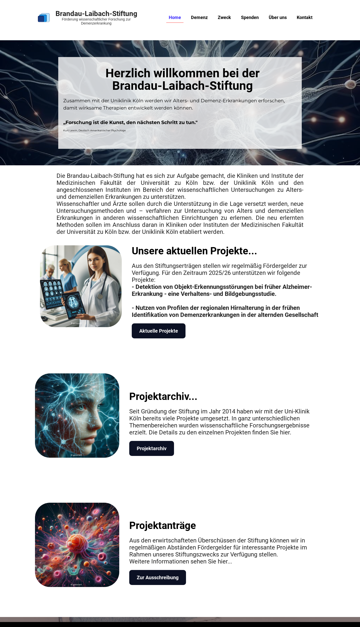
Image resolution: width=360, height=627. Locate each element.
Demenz (199, 17)
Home (175, 17)
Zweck (224, 17)
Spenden (250, 17)
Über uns (278, 17)
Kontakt (304, 17)
